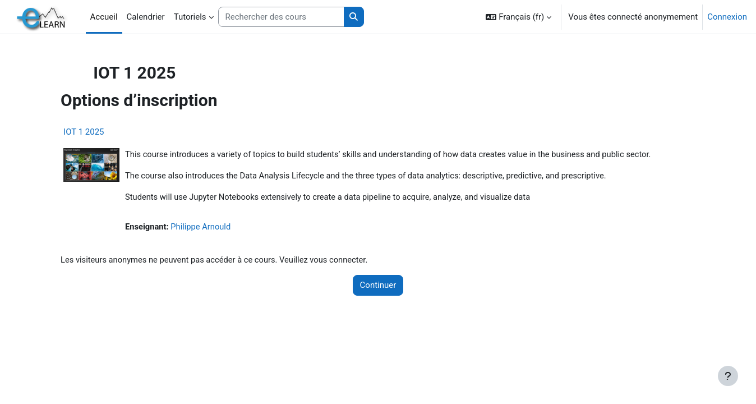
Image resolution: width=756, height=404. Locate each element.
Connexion (727, 17)
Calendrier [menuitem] (146, 17)
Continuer (378, 287)
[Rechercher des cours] (281, 17)
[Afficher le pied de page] (728, 376)
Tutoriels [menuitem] (190, 17)
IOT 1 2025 (98, 132)
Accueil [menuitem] (104, 17)
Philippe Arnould (216, 228)
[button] (518, 17)
